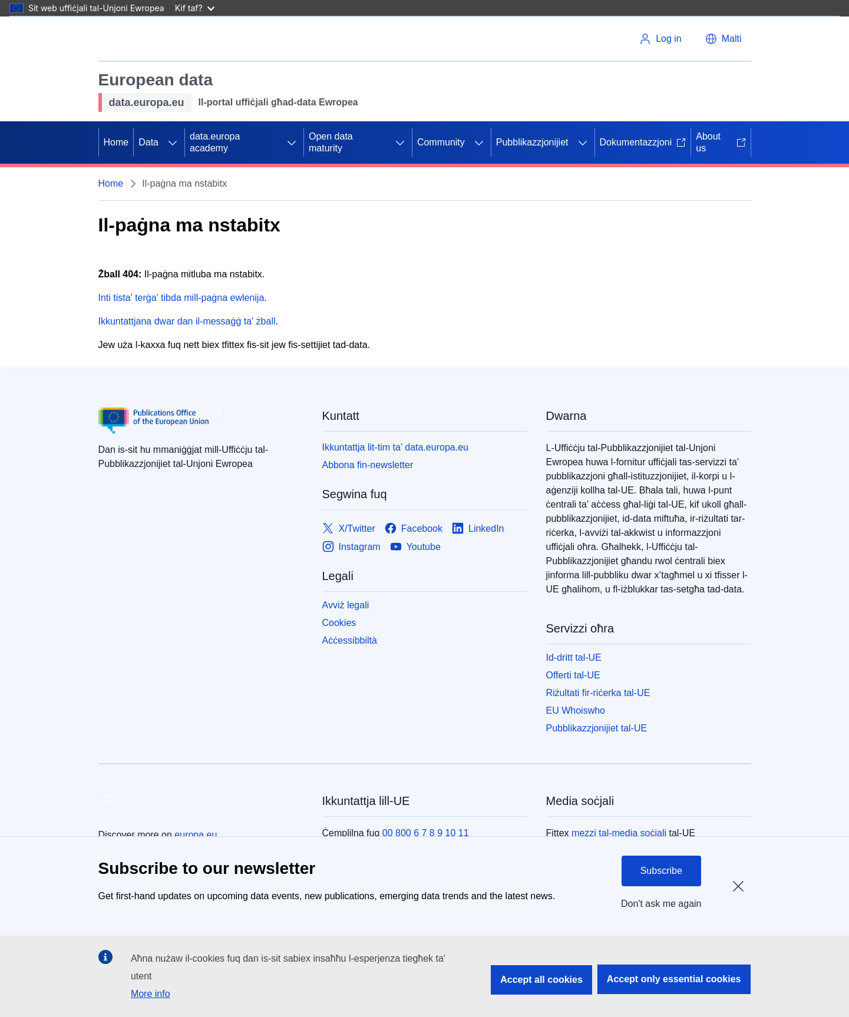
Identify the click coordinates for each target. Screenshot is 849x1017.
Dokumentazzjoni (643, 142)
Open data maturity (331, 142)
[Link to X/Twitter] (348, 528)
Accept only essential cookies (674, 979)
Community (441, 142)
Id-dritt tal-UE (574, 657)
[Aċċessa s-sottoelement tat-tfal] (172, 142)
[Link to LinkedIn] (478, 528)
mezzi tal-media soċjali (618, 833)
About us (720, 142)
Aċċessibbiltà (349, 640)
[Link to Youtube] (415, 547)
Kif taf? (194, 8)
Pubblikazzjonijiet (532, 142)
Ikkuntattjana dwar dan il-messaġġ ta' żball (187, 321)
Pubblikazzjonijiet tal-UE (597, 728)
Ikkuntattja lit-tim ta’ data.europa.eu (395, 447)
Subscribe (661, 871)
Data (148, 142)
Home (116, 142)
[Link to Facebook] (413, 528)
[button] (723, 39)
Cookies (339, 623)
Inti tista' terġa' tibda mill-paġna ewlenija (181, 298)
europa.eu (195, 835)
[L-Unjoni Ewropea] (143, 39)
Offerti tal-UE (573, 675)
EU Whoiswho (575, 710)
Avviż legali (345, 605)
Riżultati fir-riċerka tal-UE (598, 693)
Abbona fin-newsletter (368, 465)
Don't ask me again (661, 904)
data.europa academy (215, 142)
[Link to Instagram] (351, 547)
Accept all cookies (541, 980)
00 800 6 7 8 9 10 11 (425, 833)
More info (150, 994)
